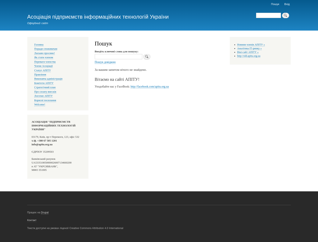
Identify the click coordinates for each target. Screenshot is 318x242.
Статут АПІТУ (42, 70)
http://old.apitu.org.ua (248, 55)
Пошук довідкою (105, 62)
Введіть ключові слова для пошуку (116, 51)
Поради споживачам (45, 48)
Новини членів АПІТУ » (251, 44)
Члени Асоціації (43, 65)
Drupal (45, 212)
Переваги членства (45, 61)
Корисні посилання (45, 100)
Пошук (275, 4)
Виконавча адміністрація (48, 78)
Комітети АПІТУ (44, 83)
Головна (39, 44)
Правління (40, 74)
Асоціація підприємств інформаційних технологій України (98, 17)
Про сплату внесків (45, 91)
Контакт (32, 220)
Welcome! (39, 104)
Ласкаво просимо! (44, 53)
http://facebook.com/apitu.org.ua (150, 86)
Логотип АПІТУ (43, 95)
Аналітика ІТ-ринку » (249, 48)
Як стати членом (43, 57)
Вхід (287, 4)
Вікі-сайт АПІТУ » (248, 52)
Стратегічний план (45, 87)
